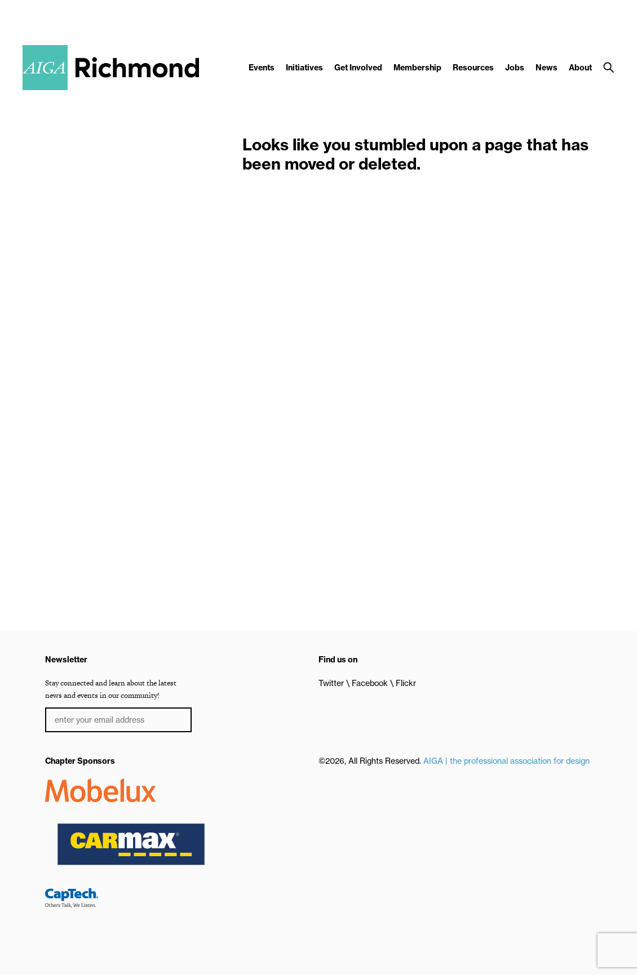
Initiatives (304, 68)
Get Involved (358, 68)
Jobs (514, 68)
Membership (417, 68)
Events (262, 68)
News (547, 68)
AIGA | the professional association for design (506, 761)
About (580, 68)
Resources (473, 68)
